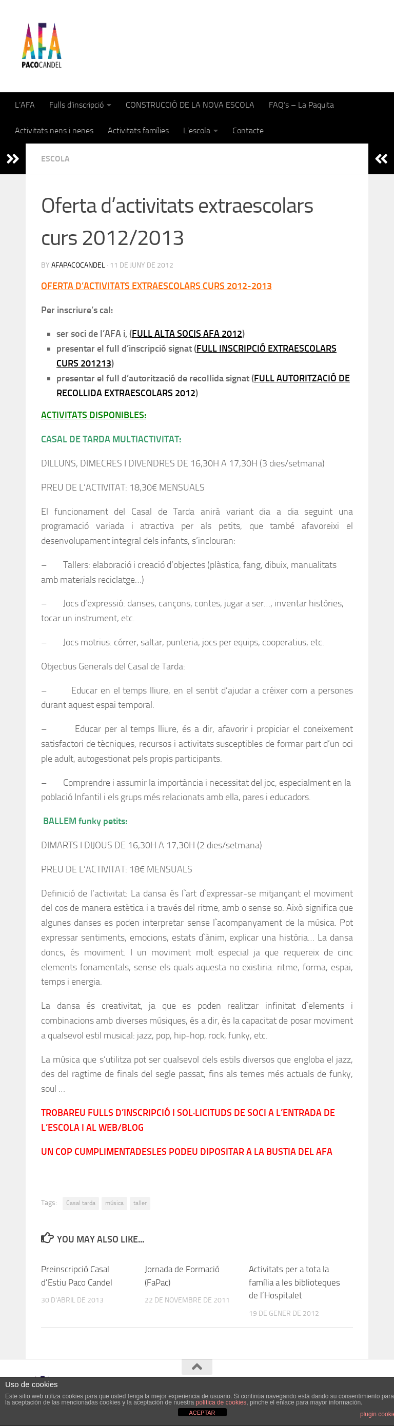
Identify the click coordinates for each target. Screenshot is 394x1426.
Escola (55, 159)
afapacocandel (78, 265)
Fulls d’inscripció (76, 105)
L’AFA (25, 105)
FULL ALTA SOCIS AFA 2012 (187, 333)
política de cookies (221, 1402)
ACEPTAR (202, 1413)
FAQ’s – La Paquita (301, 105)
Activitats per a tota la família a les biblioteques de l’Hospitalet (294, 1282)
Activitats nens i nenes (54, 130)
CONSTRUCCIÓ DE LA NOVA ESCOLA (190, 105)
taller (140, 1203)
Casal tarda (80, 1203)
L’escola (196, 130)
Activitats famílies (138, 130)
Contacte (248, 130)
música (114, 1203)
